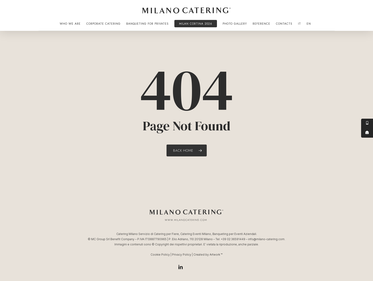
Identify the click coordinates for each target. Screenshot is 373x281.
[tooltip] (367, 123)
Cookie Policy (160, 254)
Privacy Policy (181, 254)
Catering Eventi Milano (195, 234)
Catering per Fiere (166, 234)
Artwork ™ (216, 254)
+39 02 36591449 (233, 239)
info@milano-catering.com (266, 239)
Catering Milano (127, 234)
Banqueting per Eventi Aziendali (234, 234)
